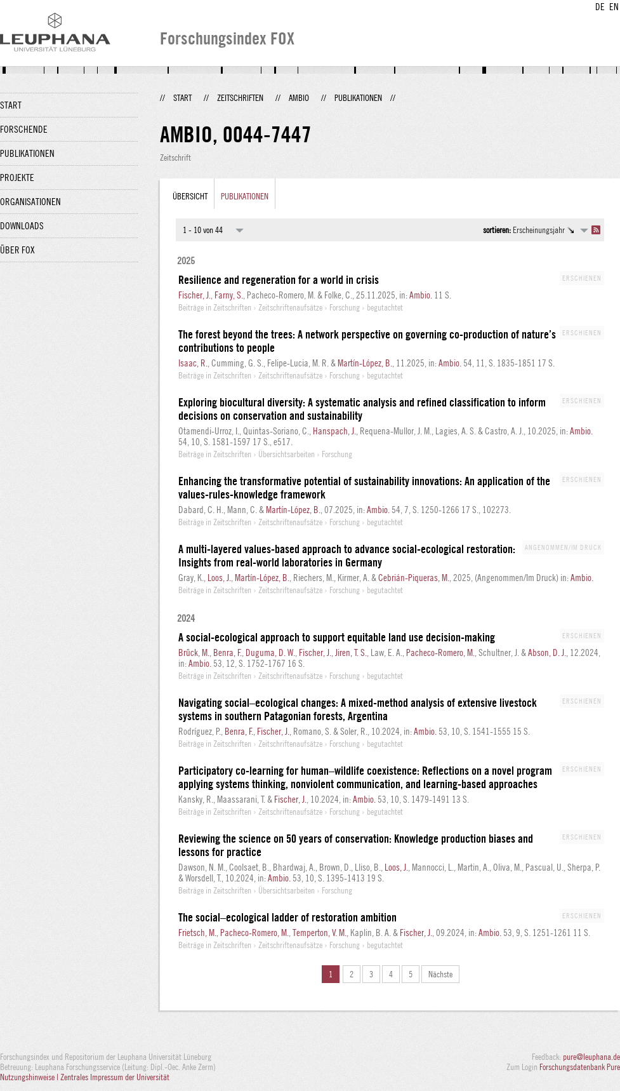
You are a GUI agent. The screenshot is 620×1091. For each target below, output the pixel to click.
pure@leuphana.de (591, 1057)
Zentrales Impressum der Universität (114, 1077)
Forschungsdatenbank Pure (579, 1067)
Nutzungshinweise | (30, 1077)
